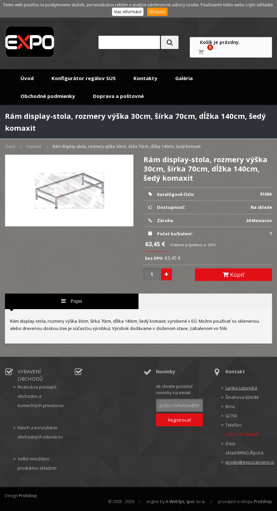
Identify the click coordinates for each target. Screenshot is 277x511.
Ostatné (33, 146)
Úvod (27, 78)
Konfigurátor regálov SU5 (84, 78)
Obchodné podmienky (47, 96)
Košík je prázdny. (220, 42)
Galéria (184, 78)
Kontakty (145, 78)
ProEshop (28, 495)
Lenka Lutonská (241, 388)
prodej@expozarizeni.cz (248, 462)
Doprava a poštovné (118, 96)
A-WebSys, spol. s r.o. (186, 501)
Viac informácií (127, 12)
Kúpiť (233, 274)
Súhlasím (157, 12)
